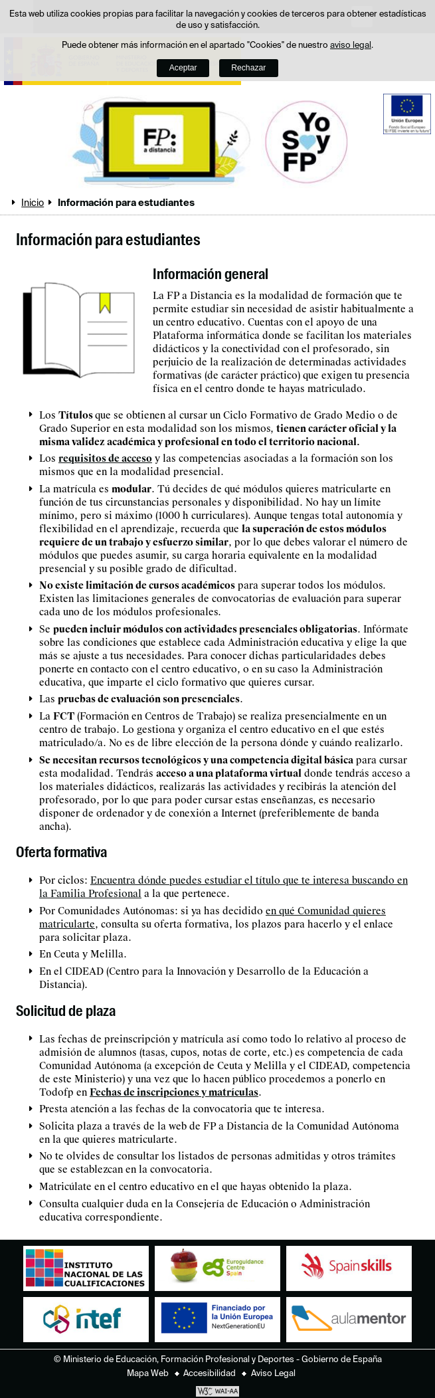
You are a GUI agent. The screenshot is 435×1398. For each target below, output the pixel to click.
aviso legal (350, 45)
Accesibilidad (209, 1373)
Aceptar (183, 67)
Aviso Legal (273, 1373)
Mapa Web (148, 1373)
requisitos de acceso (105, 458)
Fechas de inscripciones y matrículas (174, 1092)
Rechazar (248, 67)
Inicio (32, 203)
